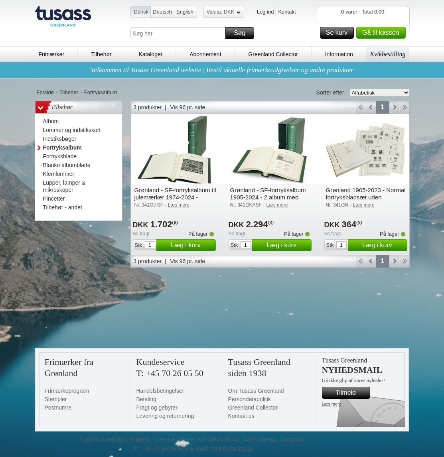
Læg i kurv (192, 245)
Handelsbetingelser (160, 391)
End (405, 107)
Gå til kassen (382, 33)
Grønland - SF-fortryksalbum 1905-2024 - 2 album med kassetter (268, 197)
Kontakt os (241, 416)
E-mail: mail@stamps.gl (221, 448)
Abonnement (205, 54)
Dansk (141, 12)
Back (371, 107)
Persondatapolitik (249, 399)
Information (339, 54)
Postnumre (58, 407)
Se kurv (338, 33)
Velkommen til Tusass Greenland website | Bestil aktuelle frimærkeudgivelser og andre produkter (222, 70)
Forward (394, 107)
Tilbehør (101, 54)
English (184, 12)
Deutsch (162, 12)
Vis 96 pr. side (187, 107)
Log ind (265, 12)
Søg (242, 33)
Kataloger (150, 54)
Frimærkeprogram (67, 391)
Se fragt (141, 233)
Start (360, 107)
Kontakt (287, 12)
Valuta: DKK (224, 13)
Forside (45, 92)
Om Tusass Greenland (256, 391)
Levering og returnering (165, 416)
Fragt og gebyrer (157, 407)
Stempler (56, 399)
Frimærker (52, 54)
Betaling (146, 399)
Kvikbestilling (388, 54)
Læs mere (332, 404)
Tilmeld (351, 393)
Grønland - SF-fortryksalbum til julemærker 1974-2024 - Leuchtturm (175, 197)
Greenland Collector (273, 54)
